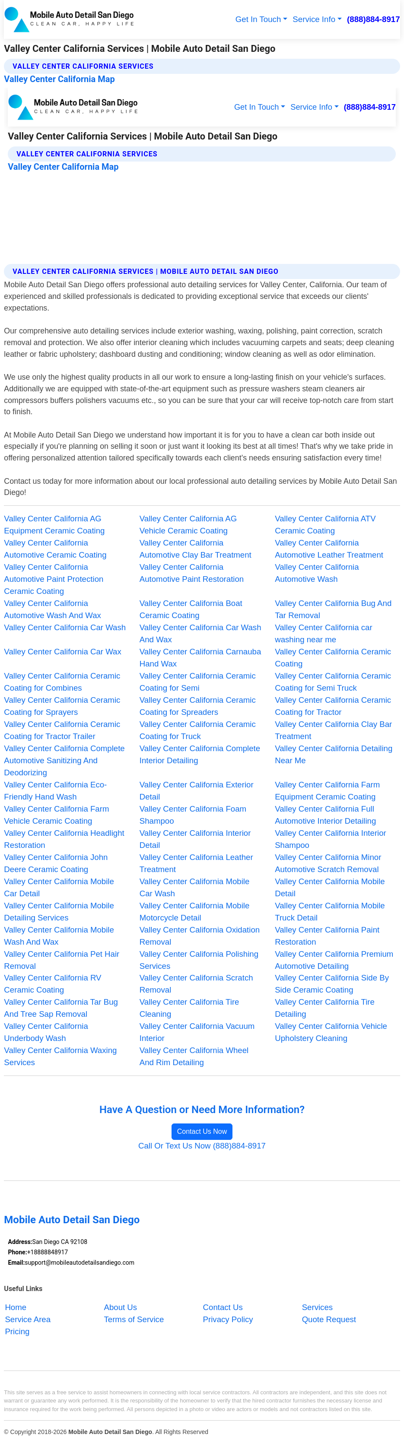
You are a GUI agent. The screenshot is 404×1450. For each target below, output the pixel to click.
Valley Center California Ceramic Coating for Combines (62, 681)
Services (317, 1307)
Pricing (17, 1331)
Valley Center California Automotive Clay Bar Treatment (195, 548)
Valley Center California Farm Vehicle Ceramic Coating (56, 814)
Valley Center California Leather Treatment (196, 863)
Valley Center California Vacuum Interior (197, 1032)
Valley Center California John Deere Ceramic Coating (56, 863)
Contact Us (223, 1307)
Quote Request (329, 1319)
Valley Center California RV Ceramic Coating (52, 983)
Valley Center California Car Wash (65, 627)
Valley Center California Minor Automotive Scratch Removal (328, 863)
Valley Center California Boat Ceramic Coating (191, 609)
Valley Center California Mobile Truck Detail (330, 911)
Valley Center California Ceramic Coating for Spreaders (198, 706)
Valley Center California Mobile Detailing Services (59, 911)
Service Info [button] (314, 19)
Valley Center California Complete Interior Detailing (200, 754)
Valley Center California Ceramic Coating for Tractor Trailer (62, 730)
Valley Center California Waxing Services (60, 1056)
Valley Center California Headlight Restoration (64, 839)
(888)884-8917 (373, 19)
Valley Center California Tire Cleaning (189, 1007)
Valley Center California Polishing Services (199, 960)
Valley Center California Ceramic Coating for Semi (198, 681)
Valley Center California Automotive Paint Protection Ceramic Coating (53, 579)
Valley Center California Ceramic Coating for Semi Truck (333, 681)
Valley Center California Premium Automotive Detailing (334, 960)
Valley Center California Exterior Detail (197, 790)
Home (15, 1307)
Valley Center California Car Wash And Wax (200, 633)
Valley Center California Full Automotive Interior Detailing (325, 814)
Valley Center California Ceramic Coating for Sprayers (62, 706)
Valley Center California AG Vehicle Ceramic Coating (188, 524)
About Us (120, 1307)
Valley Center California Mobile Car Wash (195, 887)
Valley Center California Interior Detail (195, 839)
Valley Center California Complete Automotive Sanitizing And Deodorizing (64, 760)
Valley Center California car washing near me (323, 633)
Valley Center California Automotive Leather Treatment (329, 548)
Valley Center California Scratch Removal (196, 983)
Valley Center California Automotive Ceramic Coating (55, 548)
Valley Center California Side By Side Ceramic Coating (332, 983)
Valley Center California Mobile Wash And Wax (59, 935)
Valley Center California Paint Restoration (327, 935)
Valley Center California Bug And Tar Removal (333, 609)
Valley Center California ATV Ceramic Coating (325, 524)
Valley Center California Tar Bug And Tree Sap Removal (61, 1007)
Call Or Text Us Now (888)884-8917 (202, 1145)
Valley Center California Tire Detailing (325, 1007)
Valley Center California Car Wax (62, 651)
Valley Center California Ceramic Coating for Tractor (333, 706)
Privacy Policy (228, 1319)
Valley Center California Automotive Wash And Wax (52, 609)
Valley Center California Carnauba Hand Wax (200, 657)
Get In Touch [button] (258, 19)
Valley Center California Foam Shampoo (193, 814)
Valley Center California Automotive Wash (317, 573)
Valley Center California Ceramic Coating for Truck (198, 730)
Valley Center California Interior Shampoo (330, 839)
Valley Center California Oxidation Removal (200, 935)
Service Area (28, 1319)
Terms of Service (134, 1319)
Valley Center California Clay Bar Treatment (333, 730)
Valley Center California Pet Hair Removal (61, 960)
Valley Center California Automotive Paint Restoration (192, 573)
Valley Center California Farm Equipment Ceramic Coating (327, 790)
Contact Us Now (202, 1131)
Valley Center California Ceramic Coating (333, 657)
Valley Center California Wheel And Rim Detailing (194, 1056)
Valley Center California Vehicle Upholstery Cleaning (331, 1032)
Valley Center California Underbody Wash (46, 1032)
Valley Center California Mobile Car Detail (59, 887)
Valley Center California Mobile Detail (330, 887)
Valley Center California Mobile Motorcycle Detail (195, 911)
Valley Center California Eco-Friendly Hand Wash (55, 790)
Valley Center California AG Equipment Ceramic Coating (54, 524)
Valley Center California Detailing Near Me (333, 754)
